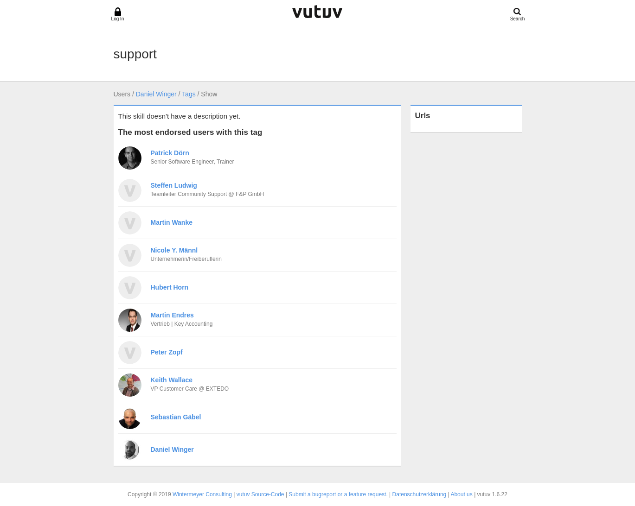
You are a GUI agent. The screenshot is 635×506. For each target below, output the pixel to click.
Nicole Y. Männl (174, 250)
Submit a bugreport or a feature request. (338, 494)
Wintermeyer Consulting (202, 494)
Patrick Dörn (170, 153)
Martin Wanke (172, 222)
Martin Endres (172, 315)
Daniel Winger (156, 94)
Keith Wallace (172, 380)
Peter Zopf (167, 352)
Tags (189, 94)
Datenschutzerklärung (419, 494)
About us (461, 494)
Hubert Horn (170, 287)
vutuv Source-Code (260, 494)
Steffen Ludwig (174, 185)
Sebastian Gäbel (176, 417)
